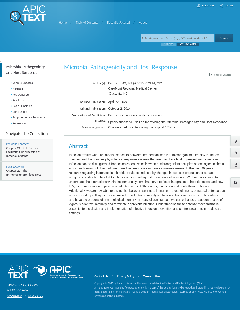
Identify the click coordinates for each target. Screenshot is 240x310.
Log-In (226, 6)
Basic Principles (22, 106)
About (143, 22)
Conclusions (20, 112)
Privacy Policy (125, 276)
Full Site (167, 44)
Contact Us (101, 276)
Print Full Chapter (220, 74)
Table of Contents (87, 22)
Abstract (18, 89)
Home (63, 22)
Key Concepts (21, 94)
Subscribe (206, 6)
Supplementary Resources (29, 117)
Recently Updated (118, 22)
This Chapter (187, 44)
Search (224, 38)
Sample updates (23, 83)
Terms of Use (151, 276)
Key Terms (19, 100)
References (19, 123)
